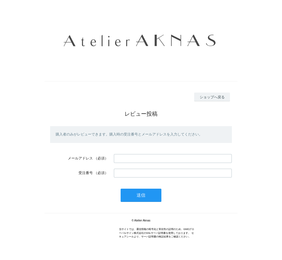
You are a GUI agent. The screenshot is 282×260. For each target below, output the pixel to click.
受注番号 (85, 173)
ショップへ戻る (212, 97)
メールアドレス (80, 158)
